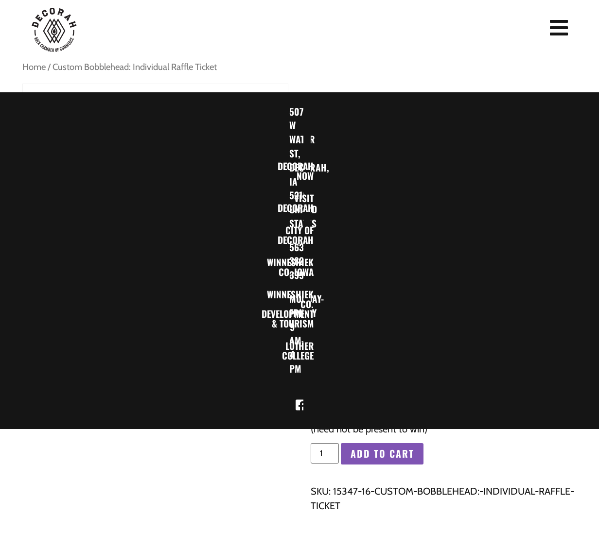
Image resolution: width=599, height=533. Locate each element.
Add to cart (382, 454)
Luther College (309, 350)
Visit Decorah (309, 202)
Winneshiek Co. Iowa (309, 266)
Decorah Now (309, 170)
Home (34, 66)
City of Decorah (309, 234)
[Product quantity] (325, 453)
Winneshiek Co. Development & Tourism (309, 308)
